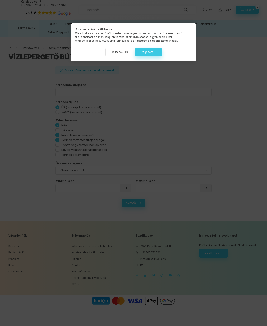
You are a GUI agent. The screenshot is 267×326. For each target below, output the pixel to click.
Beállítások (116, 52)
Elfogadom (146, 52)
